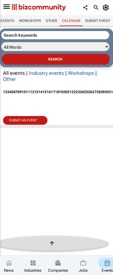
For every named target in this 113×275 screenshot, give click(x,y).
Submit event (97, 21)
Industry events (46, 73)
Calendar (71, 21)
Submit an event (23, 120)
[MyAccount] (106, 7)
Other (51, 21)
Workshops (30, 21)
